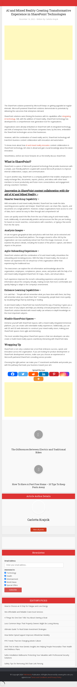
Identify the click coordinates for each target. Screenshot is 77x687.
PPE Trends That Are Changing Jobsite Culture (22, 641)
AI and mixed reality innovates (38, 145)
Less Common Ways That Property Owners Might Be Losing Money (31, 623)
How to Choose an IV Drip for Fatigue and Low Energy (26, 606)
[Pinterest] (54, 374)
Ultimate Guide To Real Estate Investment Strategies (25, 629)
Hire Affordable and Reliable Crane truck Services (23, 612)
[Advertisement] (38, 42)
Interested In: (9, 570)
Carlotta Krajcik (52, 19)
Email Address (10, 561)
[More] (38, 379)
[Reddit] (33, 374)
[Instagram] (64, 374)
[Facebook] (13, 374)
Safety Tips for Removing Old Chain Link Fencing (23, 663)
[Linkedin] (44, 374)
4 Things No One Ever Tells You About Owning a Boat (25, 618)
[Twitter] (23, 374)
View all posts (38, 529)
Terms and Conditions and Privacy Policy (46, 677)
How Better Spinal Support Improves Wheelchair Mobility (27, 635)
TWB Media (27, 674)
